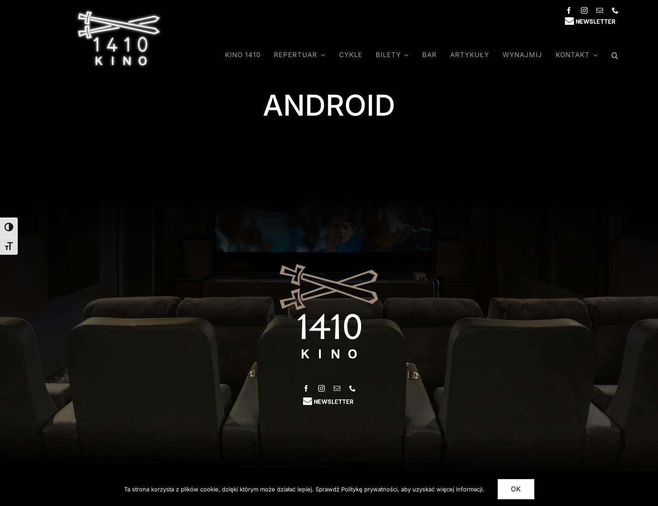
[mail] (599, 10)
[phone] (615, 10)
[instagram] (584, 10)
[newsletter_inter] (591, 20)
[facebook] (568, 10)
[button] (615, 55)
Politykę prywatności (369, 489)
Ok (516, 489)
